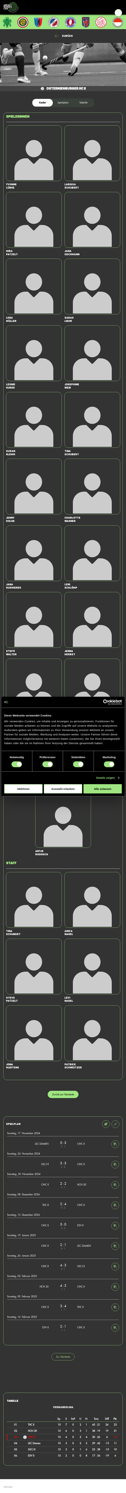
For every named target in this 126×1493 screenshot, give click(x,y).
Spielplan (63, 102)
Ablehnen (23, 788)
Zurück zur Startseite (63, 1094)
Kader (42, 102)
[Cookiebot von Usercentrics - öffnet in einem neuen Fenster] (106, 702)
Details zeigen (105, 777)
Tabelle (83, 102)
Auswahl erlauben (63, 788)
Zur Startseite (63, 1356)
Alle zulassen (102, 788)
